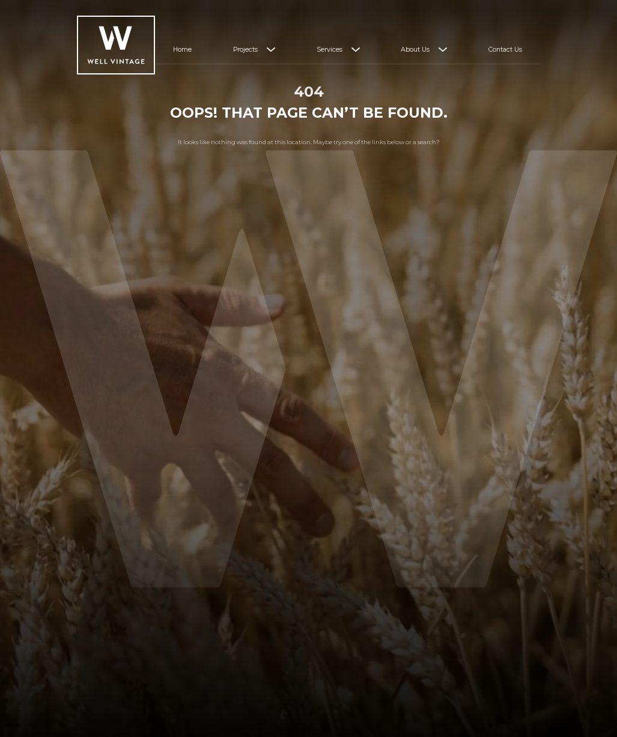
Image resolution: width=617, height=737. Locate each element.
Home (182, 49)
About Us (415, 49)
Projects (245, 49)
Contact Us (505, 49)
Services (329, 49)
